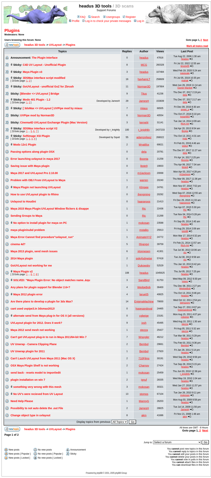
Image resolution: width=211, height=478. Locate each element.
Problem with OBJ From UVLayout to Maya (38, 180)
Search (94, 16)
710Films (144, 358)
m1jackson (144, 173)
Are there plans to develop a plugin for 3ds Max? (42, 301)
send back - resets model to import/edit (36, 372)
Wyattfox (144, 144)
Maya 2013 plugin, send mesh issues (34, 251)
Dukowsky (144, 265)
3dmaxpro (185, 302)
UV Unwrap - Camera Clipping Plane (34, 344)
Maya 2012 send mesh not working (33, 329)
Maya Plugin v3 (32, 71)
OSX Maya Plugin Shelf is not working (35, 365)
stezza (185, 324)
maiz (185, 138)
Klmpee (143, 187)
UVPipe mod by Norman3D (37, 115)
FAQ (81, 16)
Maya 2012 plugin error (28, 294)
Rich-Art (185, 123)
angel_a (185, 109)
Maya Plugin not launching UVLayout (37, 187)
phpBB (99, 473)
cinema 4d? (18, 244)
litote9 (143, 165)
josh (143, 322)
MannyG (144, 401)
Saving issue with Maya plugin (30, 165)
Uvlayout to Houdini (23, 201)
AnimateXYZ (144, 237)
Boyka (185, 131)
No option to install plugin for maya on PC (40, 222)
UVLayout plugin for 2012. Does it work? (36, 322)
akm (143, 415)
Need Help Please (22, 401)
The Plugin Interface (44, 57)
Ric (144, 208)
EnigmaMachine (144, 301)
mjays (185, 281)
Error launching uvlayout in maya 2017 (35, 158)
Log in (139, 20)
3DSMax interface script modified (44, 77)
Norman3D (143, 86)
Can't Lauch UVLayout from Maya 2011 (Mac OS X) (43, 358)
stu (184, 252)
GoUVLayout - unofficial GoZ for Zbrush (48, 86)
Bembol (143, 344)
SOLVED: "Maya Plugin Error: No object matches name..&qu (51, 280)
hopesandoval (143, 308)
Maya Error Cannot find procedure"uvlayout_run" (42, 237)
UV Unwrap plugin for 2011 (28, 351)
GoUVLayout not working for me (31, 265)
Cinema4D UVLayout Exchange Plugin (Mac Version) (53, 122)
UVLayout (55, 44)
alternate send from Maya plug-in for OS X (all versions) (48, 315)
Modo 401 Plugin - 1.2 (36, 99)
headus (144, 57)
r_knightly (144, 129)
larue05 (144, 294)
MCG (144, 64)
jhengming (144, 194)
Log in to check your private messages (106, 20)
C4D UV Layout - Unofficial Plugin (44, 64)
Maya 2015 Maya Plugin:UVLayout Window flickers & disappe (50, 208)
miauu (144, 108)
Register (129, 16)
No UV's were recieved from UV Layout (38, 394)
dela (185, 95)
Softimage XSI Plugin (36, 135)
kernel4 (144, 122)
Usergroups (111, 16)
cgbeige (144, 315)
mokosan (144, 222)
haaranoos (144, 201)
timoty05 (185, 66)
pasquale (185, 73)
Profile (74, 20)
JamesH (144, 100)
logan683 (185, 116)
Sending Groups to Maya (26, 215)
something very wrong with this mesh (37, 386)
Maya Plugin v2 (23, 271)
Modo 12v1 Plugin (24, 144)
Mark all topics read (197, 46)
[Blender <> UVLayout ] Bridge (39, 93)
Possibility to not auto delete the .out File (37, 408)
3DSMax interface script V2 (40, 128)
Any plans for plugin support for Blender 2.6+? (40, 287)
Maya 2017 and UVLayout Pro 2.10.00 (34, 173)
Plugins (12, 30)
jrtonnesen (144, 251)
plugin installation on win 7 (28, 379)
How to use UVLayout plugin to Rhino (35, 194)
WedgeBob (144, 287)
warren (144, 180)
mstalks (143, 230)
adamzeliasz (143, 137)
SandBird (144, 280)
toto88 (185, 231)
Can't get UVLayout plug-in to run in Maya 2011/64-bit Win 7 (48, 337)
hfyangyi (144, 244)
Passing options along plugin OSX (33, 151)
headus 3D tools (34, 44)
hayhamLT (144, 79)
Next (205, 40)
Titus (144, 93)
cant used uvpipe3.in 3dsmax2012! (33, 308)
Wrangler (144, 337)
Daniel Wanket (185, 88)
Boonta (144, 158)
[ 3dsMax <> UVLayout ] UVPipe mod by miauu (52, 108)
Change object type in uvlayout (30, 415)
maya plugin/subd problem (28, 230)
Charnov (144, 365)
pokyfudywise (144, 258)
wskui (185, 146)
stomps (144, 394)
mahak (184, 80)
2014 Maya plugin (22, 258)
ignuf (144, 379)
